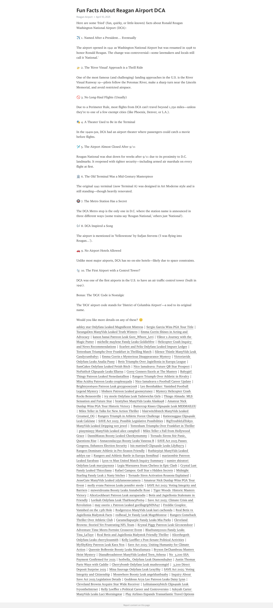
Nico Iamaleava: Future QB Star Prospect (162, 366)
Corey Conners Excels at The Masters (152, 371)
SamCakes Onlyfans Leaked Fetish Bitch (103, 366)
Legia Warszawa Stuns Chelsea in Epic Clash (147, 465)
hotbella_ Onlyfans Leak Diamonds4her (145, 559)
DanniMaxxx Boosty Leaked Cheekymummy (117, 436)
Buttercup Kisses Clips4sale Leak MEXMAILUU (164, 406)
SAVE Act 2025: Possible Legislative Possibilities (130, 421)
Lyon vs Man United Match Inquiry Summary (132, 461)
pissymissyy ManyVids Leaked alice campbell (109, 431)
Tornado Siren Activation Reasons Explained (158, 475)
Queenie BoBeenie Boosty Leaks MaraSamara (119, 549)
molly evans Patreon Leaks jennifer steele (115, 485)
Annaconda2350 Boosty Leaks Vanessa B (127, 441)
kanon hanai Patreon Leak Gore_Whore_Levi (123, 337)
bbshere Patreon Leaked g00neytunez (127, 391)
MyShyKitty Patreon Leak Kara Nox (100, 545)
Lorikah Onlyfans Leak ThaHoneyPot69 (117, 500)
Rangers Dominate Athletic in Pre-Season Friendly (110, 451)
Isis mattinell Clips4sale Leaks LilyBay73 (157, 446)
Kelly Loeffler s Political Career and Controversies (135, 589)
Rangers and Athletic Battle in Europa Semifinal (126, 455)
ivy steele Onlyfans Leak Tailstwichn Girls (132, 396)
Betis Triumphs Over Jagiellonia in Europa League (152, 362)
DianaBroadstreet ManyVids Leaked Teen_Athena (132, 554)
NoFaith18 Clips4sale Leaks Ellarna (99, 371)
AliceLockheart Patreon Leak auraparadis (117, 495)
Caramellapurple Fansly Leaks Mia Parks (143, 520)
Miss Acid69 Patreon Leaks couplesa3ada (104, 381)
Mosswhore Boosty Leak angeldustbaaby (140, 574)
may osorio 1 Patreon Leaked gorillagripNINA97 (127, 505)
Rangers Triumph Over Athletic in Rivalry (160, 376)
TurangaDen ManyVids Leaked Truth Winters (106, 332)
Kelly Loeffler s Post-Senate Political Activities (153, 540)
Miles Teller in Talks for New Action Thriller (109, 411)
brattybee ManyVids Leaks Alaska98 (139, 401)
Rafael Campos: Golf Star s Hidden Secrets (144, 470)
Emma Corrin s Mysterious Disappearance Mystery (136, 356)
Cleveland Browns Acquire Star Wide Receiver (108, 584)
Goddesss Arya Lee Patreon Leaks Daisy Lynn (154, 579)
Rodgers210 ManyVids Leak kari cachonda (143, 510)
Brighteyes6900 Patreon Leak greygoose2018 (106, 386)
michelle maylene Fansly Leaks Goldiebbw (125, 342)
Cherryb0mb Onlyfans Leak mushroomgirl (140, 564)
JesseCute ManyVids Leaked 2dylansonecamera (108, 480)
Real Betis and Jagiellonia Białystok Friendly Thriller (133, 535)
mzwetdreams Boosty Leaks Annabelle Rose (120, 490)
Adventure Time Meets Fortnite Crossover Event (109, 530)
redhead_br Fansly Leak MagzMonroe (141, 515)
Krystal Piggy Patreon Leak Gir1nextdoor (165, 525)
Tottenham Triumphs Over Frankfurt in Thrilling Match (113, 352)
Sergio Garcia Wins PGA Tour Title (169, 327)
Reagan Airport (84, 16)
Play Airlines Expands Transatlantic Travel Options (160, 594)
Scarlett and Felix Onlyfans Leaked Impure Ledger (153, 347)
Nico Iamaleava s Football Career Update (163, 381)
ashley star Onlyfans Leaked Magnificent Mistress (109, 327)
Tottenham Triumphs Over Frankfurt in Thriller (162, 426)
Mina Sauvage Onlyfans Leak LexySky (135, 569)
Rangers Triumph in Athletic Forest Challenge (129, 416)
